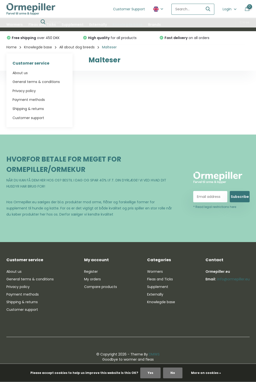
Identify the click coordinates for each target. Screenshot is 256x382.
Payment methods (29, 99)
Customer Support (129, 9)
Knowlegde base (127, 24)
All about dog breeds (77, 47)
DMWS (154, 354)
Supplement (73, 24)
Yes (150, 373)
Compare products (100, 286)
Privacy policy (24, 90)
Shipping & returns (28, 108)
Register (91, 271)
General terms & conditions (36, 81)
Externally (98, 24)
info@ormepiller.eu (233, 279)
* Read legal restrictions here (214, 207)
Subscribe (240, 196)
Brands (154, 24)
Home (11, 47)
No (172, 373)
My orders (92, 279)
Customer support (28, 117)
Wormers (14, 24)
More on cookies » (206, 373)
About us (20, 72)
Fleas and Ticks (42, 24)
